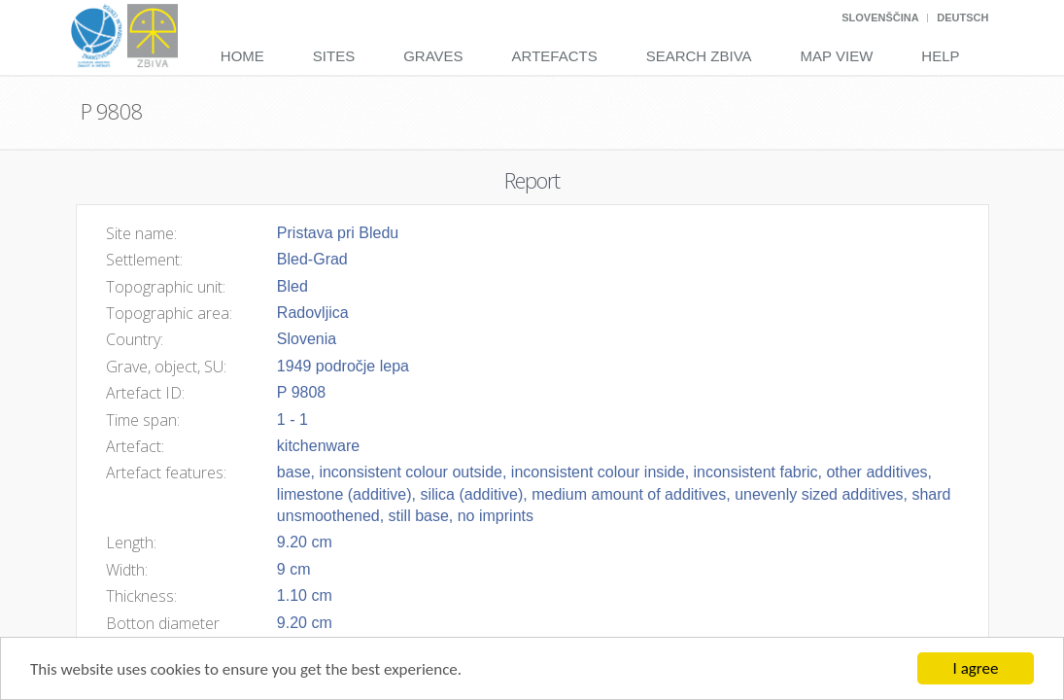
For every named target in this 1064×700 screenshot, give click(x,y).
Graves (433, 56)
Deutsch (962, 17)
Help (940, 56)
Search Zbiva (699, 56)
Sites (334, 56)
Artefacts (555, 56)
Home (242, 56)
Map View (837, 56)
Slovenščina (879, 17)
